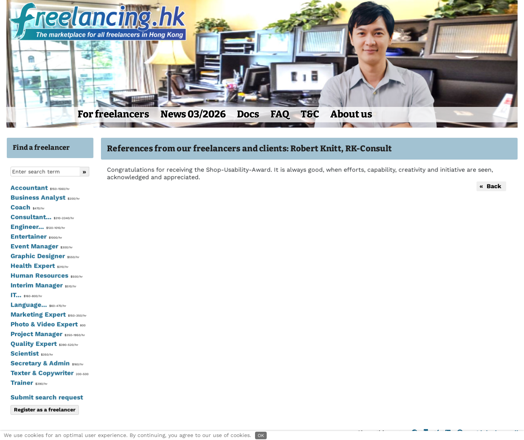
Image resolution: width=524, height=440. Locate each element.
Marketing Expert (48, 314)
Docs (248, 114)
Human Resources (46, 276)
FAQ (279, 114)
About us (351, 114)
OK (261, 435)
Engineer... (37, 227)
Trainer (28, 382)
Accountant (39, 188)
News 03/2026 (193, 114)
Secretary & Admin (46, 363)
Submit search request (46, 397)
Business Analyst (44, 198)
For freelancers (113, 114)
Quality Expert (44, 343)
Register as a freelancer (44, 410)
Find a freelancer (41, 147)
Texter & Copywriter (49, 373)
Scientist (31, 353)
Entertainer (35, 237)
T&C (310, 114)
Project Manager (47, 334)
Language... (38, 305)
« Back (490, 186)
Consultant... (41, 217)
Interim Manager (43, 285)
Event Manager (41, 246)
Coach (27, 208)
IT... (25, 295)
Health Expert (39, 266)
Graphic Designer (44, 256)
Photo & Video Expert (47, 324)
